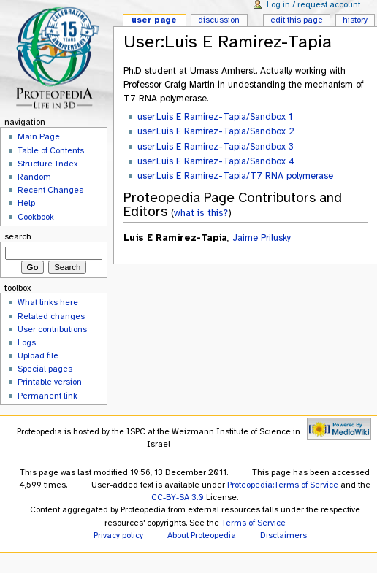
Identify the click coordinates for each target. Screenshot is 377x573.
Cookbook (36, 217)
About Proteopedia (201, 535)
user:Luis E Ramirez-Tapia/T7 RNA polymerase (235, 176)
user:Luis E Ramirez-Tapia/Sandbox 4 (216, 161)
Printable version (50, 382)
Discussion (219, 20)
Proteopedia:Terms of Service (282, 485)
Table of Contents (51, 150)
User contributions (52, 329)
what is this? (201, 213)
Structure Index (47, 163)
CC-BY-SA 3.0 (177, 497)
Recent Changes (50, 190)
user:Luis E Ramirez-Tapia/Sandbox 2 (215, 131)
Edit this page (296, 20)
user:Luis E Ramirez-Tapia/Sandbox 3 (215, 147)
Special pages (45, 369)
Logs (27, 342)
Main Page (39, 136)
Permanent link (47, 396)
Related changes (51, 316)
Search (17, 236)
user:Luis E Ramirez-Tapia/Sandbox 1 (214, 117)
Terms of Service (253, 523)
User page (154, 20)
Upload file (38, 355)
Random (34, 177)
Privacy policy (118, 535)
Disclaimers (283, 535)
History (355, 20)
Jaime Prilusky (261, 238)
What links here (48, 302)
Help (26, 203)
